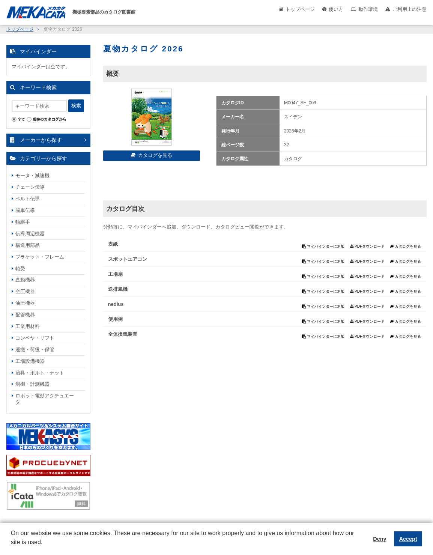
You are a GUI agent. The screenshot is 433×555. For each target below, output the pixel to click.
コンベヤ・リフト (34, 338)
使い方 (336, 9)
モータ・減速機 (32, 175)
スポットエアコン (127, 259)
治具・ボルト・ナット (39, 373)
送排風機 (118, 289)
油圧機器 (25, 303)
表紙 (113, 244)
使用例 (115, 319)
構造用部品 (27, 245)
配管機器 (25, 314)
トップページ (300, 9)
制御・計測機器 (32, 384)
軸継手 (22, 222)
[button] (12, 548)
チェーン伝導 (30, 187)
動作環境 (368, 9)
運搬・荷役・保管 (34, 349)
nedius (116, 304)
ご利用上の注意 (409, 9)
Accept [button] (408, 539)
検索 (76, 105)
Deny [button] (379, 539)
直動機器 (25, 280)
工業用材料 (27, 326)
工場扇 (115, 274)
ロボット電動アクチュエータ (44, 399)
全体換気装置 (122, 334)
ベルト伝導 (27, 199)
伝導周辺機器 (30, 233)
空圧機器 (25, 291)
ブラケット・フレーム (39, 257)
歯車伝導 (25, 210)
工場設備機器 (30, 361)
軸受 (20, 268)
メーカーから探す (41, 140)
